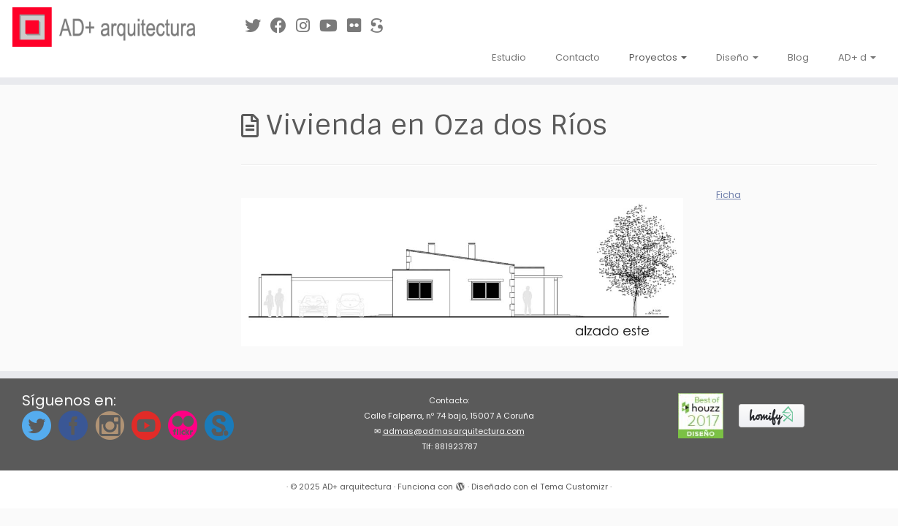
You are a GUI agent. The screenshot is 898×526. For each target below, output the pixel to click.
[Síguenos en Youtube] (333, 26)
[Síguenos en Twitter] (257, 26)
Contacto (577, 57)
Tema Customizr (574, 486)
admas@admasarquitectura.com (454, 431)
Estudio (509, 57)
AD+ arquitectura (357, 486)
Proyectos (658, 57)
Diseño (737, 57)
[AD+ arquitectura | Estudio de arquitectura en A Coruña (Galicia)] (104, 27)
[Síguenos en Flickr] (358, 26)
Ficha (728, 195)
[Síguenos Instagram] (307, 26)
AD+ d (857, 57)
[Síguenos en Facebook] (283, 26)
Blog (798, 57)
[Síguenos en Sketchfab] (381, 26)
